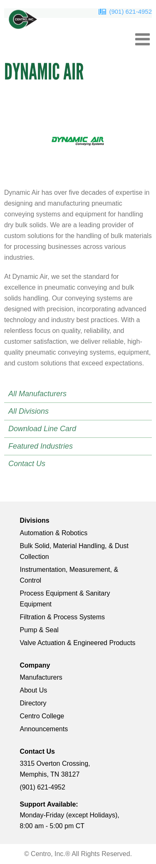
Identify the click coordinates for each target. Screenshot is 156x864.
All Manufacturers (37, 394)
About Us (33, 690)
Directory (33, 703)
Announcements (44, 728)
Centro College (42, 716)
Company (35, 665)
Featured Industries (40, 446)
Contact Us (26, 463)
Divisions (35, 520)
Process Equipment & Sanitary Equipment (65, 599)
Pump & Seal (39, 629)
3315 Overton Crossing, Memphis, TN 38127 (55, 769)
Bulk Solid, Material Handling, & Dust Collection (74, 551)
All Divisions (28, 411)
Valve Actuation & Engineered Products (78, 642)
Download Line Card (42, 429)
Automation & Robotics (54, 532)
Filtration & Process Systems (62, 617)
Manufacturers (41, 677)
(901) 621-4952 (130, 11)
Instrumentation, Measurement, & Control (69, 575)
